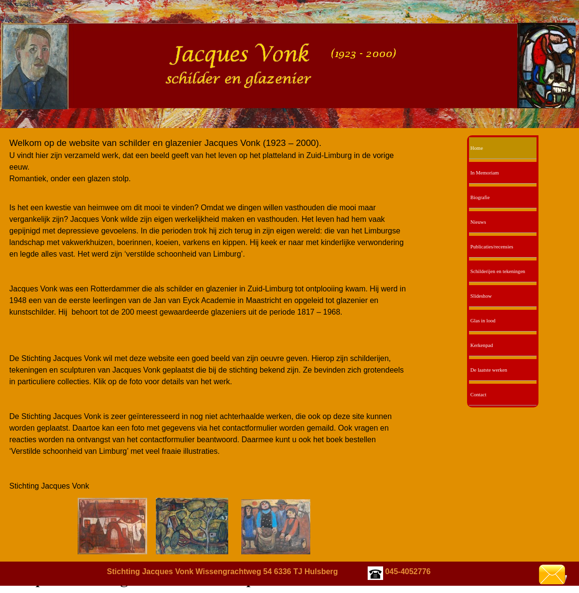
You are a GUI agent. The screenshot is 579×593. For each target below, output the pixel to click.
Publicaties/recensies (491, 246)
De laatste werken (488, 370)
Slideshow (481, 296)
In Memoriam (484, 172)
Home (476, 148)
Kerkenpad (481, 345)
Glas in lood (483, 320)
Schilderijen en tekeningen (497, 271)
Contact (478, 394)
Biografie (480, 197)
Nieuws (478, 222)
